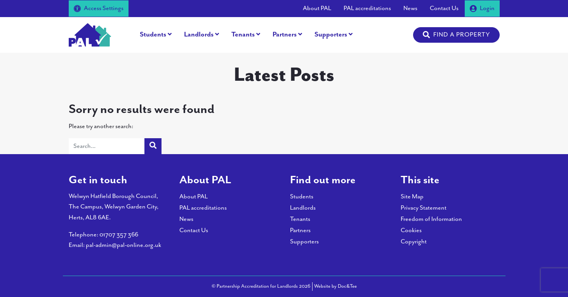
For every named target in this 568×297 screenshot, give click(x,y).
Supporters (330, 34)
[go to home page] (90, 34)
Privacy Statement (423, 208)
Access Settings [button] (98, 8)
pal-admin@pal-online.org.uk (123, 245)
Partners (285, 34)
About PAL (317, 8)
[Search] (107, 146)
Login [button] (482, 8)
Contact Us (444, 8)
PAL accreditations (367, 8)
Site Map (412, 196)
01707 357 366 (118, 234)
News (410, 8)
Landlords (199, 34)
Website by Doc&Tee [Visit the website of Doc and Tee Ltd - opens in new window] (335, 285)
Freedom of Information (431, 219)
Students (153, 34)
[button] (456, 35)
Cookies (411, 230)
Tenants (243, 34)
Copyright (414, 241)
